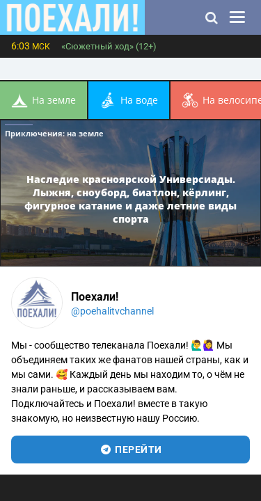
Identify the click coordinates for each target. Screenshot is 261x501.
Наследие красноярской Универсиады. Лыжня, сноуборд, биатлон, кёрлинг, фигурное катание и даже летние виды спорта (130, 199)
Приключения (54, 133)
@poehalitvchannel (112, 311)
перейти (130, 449)
